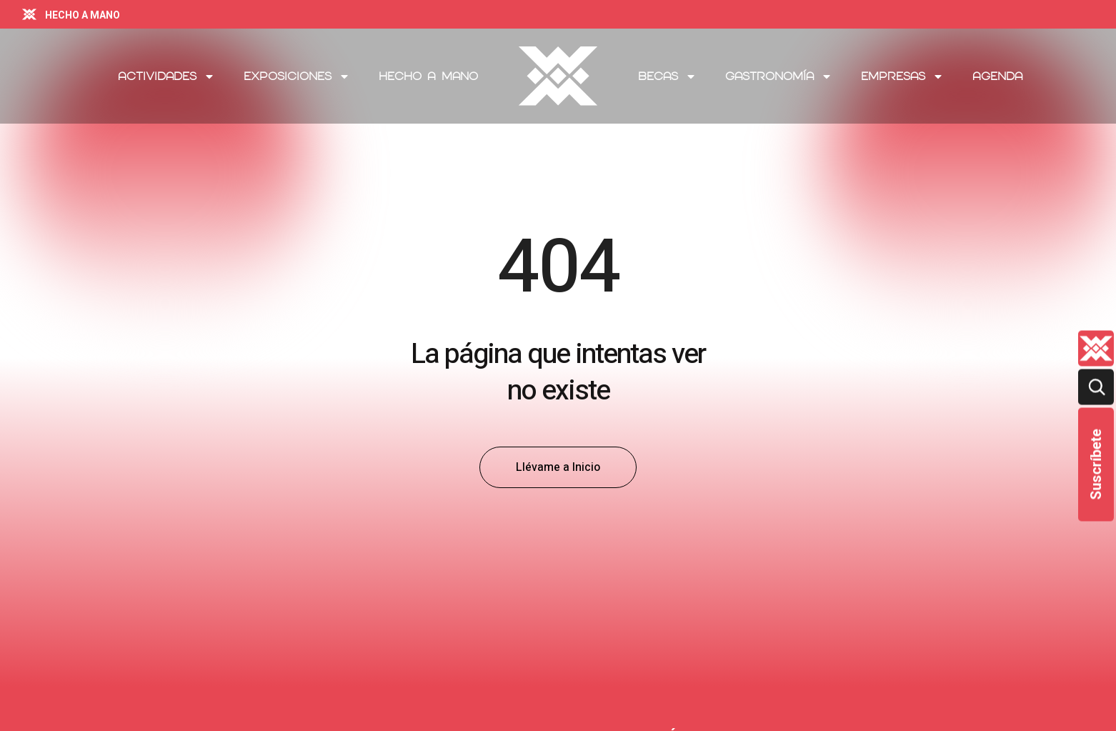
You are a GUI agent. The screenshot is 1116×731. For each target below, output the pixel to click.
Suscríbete (1096, 464)
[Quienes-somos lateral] (1096, 348)
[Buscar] (1096, 386)
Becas (667, 76)
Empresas (902, 76)
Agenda (997, 76)
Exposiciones (297, 76)
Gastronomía (778, 76)
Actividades (166, 76)
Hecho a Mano (428, 76)
